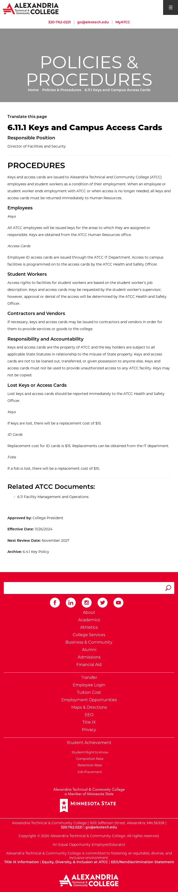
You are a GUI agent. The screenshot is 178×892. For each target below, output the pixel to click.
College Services (89, 634)
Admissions (89, 657)
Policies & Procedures (61, 90)
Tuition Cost (89, 692)
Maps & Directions (89, 707)
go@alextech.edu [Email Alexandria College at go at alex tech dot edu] (93, 22)
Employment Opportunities (89, 700)
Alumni (89, 649)
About (89, 612)
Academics (89, 620)
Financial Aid (89, 664)
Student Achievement (89, 742)
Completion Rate (89, 759)
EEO (89, 714)
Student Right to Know (89, 752)
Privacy (89, 729)
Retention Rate (89, 765)
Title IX (89, 722)
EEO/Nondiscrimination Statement (142, 862)
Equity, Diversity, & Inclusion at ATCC (75, 862)
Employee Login (89, 685)
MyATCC (122, 22)
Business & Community (89, 642)
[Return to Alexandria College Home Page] (31, 8)
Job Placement (89, 772)
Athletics (89, 627)
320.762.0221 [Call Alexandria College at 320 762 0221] (71, 827)
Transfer (89, 677)
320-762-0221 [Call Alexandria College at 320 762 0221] (59, 22)
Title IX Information (21, 862)
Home (33, 90)
